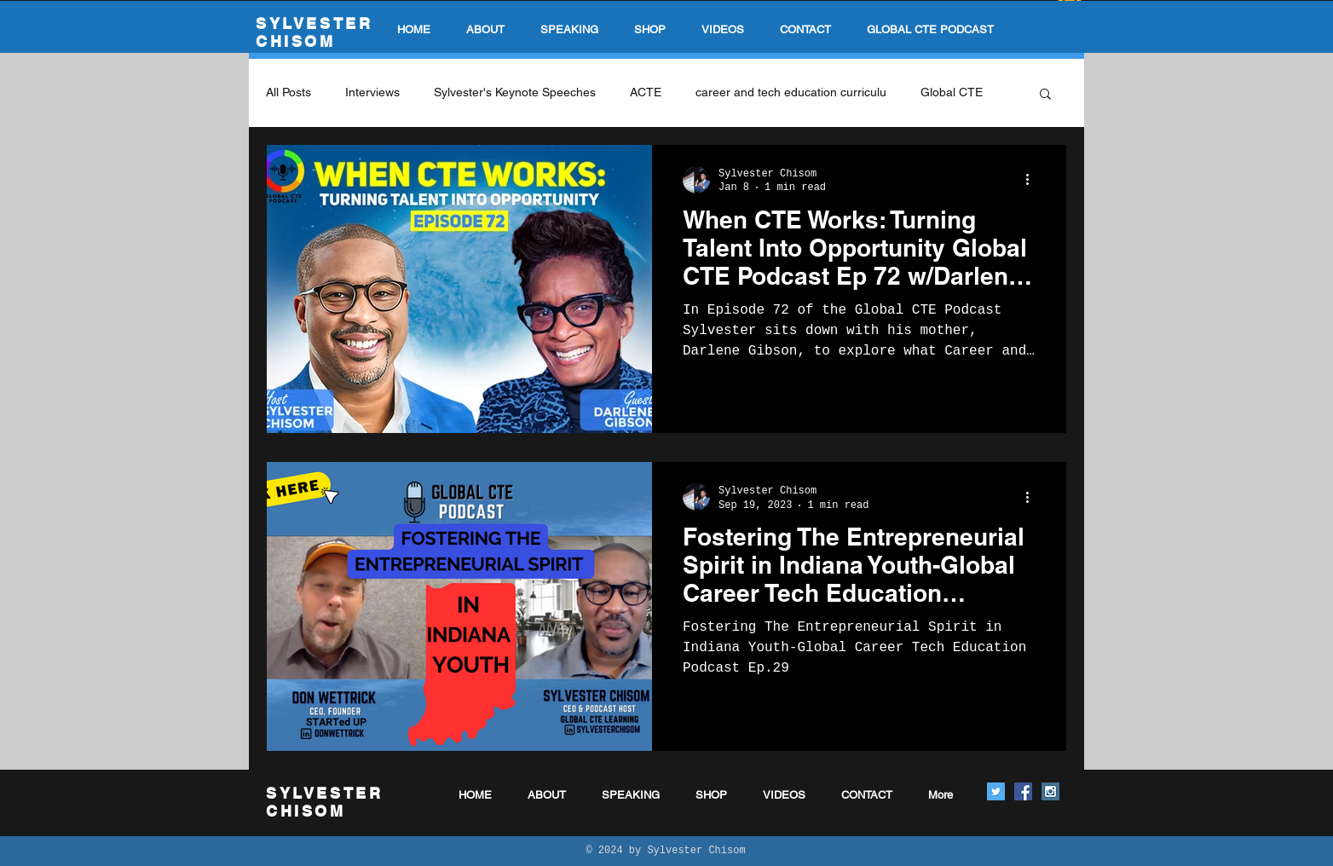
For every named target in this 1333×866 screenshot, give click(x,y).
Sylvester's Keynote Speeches (515, 92)
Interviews (372, 92)
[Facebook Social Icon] (1023, 791)
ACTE (645, 92)
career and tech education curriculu (790, 92)
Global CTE (951, 92)
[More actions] (1033, 180)
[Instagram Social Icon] (1050, 791)
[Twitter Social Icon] (996, 791)
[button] (1045, 95)
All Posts (288, 92)
